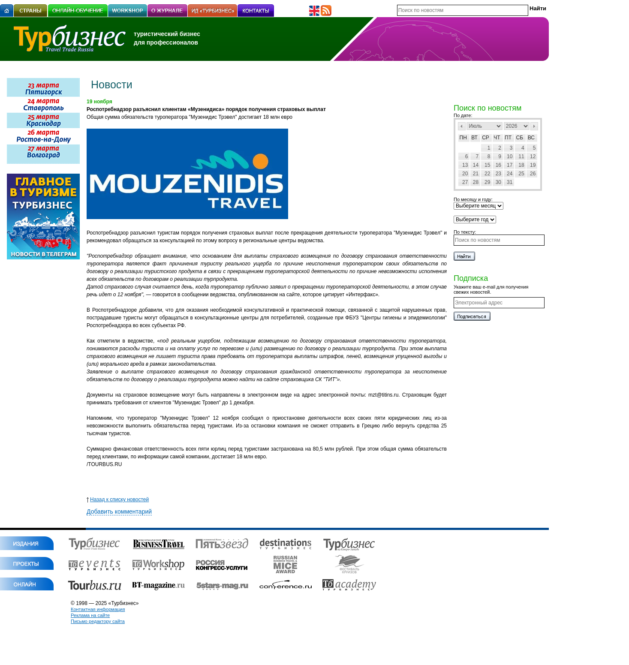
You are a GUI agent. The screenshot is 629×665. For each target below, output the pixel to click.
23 (498, 174)
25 (521, 174)
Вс (531, 138)
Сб (520, 138)
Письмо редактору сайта (98, 621)
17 (509, 165)
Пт (508, 138)
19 (533, 165)
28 (476, 182)
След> (534, 126)
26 (533, 174)
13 (465, 165)
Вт (474, 138)
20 (465, 174)
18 (521, 165)
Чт (497, 138)
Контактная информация (98, 609)
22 (487, 174)
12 (533, 156)
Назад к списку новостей (118, 499)
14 (476, 165)
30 (498, 182)
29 (487, 182)
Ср (485, 138)
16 (498, 165)
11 (521, 156)
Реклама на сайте (90, 615)
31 (509, 182)
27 (465, 182)
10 (509, 156)
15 (487, 165)
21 (476, 174)
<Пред (462, 126)
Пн (463, 138)
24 (509, 174)
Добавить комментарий (119, 511)
